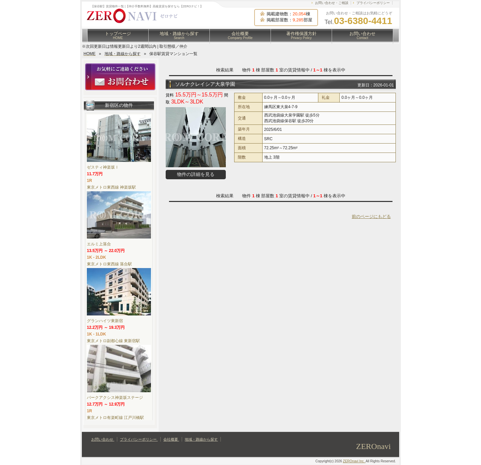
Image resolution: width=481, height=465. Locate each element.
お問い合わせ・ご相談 (331, 3)
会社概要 (240, 35)
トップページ (118, 35)
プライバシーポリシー (373, 3)
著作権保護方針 (301, 35)
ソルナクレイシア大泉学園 (205, 84)
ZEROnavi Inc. (354, 461)
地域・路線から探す (179, 35)
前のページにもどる (371, 216)
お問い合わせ (362, 35)
